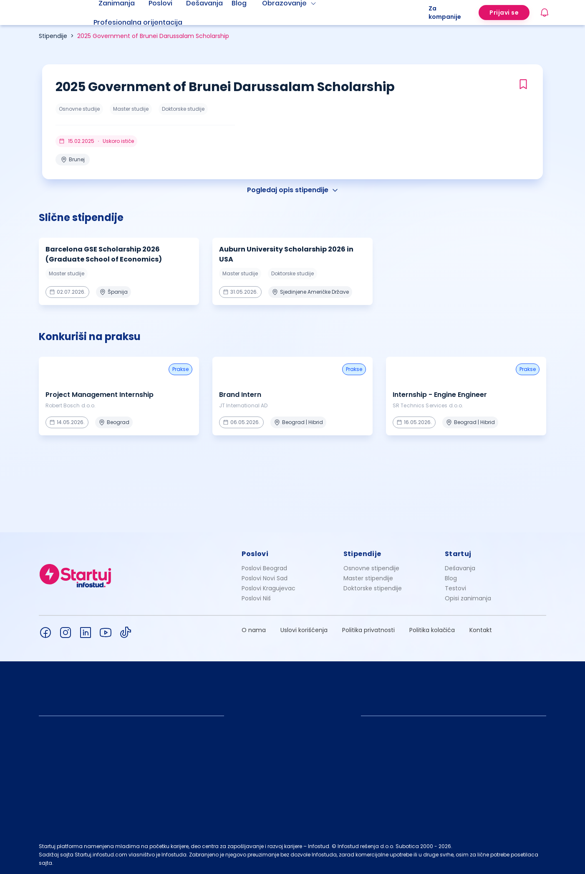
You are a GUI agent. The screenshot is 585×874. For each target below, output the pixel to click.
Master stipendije (368, 578)
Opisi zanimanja (468, 598)
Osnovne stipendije (371, 568)
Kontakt (480, 630)
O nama (254, 630)
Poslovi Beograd (264, 568)
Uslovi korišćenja (304, 630)
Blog (451, 578)
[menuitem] (148, 22)
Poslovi (255, 554)
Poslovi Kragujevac (268, 588)
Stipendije (53, 36)
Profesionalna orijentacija (138, 22)
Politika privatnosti (368, 630)
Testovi (455, 588)
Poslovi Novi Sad (264, 578)
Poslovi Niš (256, 598)
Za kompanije (445, 12)
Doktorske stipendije (372, 588)
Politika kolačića (432, 630)
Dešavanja (460, 568)
